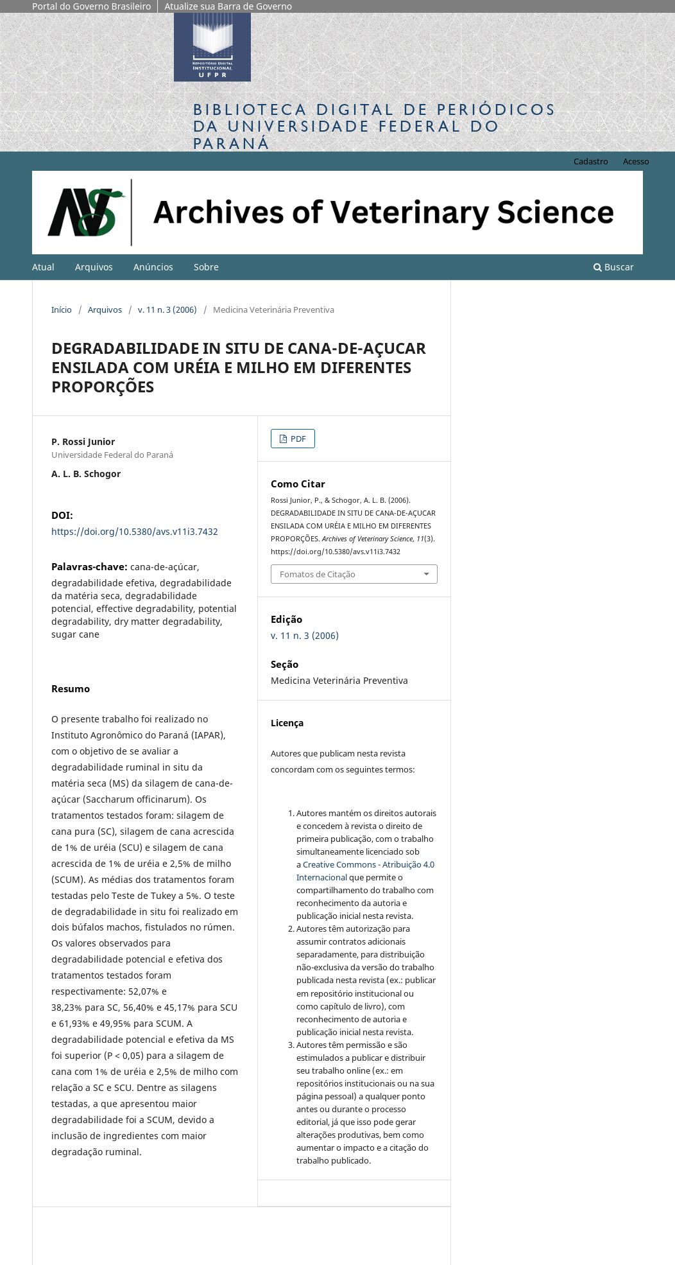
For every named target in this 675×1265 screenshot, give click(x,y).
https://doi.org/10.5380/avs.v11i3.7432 (134, 531)
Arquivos (94, 267)
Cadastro (591, 161)
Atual (43, 267)
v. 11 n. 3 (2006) (167, 309)
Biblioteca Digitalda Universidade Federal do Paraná (375, 126)
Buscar (614, 267)
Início (61, 309)
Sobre (206, 267)
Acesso (636, 161)
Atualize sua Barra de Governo (228, 6)
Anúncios (153, 267)
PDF (297, 438)
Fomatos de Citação (317, 574)
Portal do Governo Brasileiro (91, 6)
